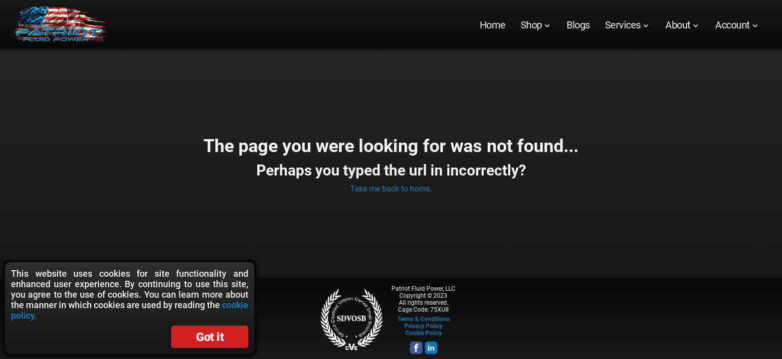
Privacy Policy (423, 326)
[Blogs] (578, 24)
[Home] (493, 24)
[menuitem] (492, 24)
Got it (209, 337)
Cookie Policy (423, 333)
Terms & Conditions (423, 319)
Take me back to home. (391, 188)
